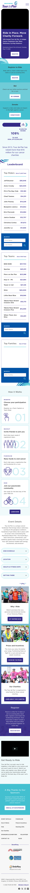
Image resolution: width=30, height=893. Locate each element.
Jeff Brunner (9, 181)
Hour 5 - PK (8, 280)
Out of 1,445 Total (21, 173)
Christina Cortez (10, 222)
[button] (27, 4)
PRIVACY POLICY (23, 885)
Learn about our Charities (15, 699)
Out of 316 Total (21, 256)
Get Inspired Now (15, 619)
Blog (20, 838)
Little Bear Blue (10, 295)
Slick (6, 290)
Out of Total (22, 343)
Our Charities (5, 830)
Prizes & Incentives (21, 823)
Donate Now (15, 115)
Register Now (15, 731)
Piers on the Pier (10, 274)
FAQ (2, 826)
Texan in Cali (9, 285)
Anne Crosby (9, 186)
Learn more (15, 512)
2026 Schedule (15, 551)
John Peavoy (9, 201)
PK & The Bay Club (11, 191)
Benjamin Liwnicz (11, 207)
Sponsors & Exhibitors (9, 834)
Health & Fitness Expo (15, 567)
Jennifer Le (8, 228)
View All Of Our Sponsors (15, 808)
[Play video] (15, 748)
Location (15, 559)
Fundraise (19, 819)
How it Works (5, 823)
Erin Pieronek (9, 212)
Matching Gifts (20, 826)
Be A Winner (15, 96)
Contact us (5, 838)
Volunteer (24, 834)
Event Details (6, 819)
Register (15, 54)
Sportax (7, 269)
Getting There (15, 575)
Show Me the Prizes (15, 660)
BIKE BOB (8, 264)
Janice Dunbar (9, 217)
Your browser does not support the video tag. (15, 19)
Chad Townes (9, 196)
